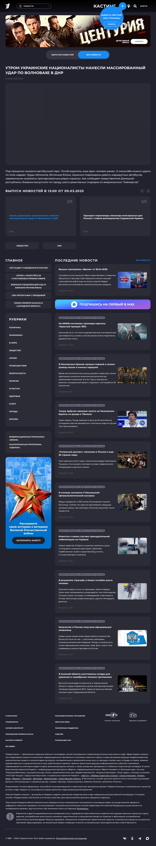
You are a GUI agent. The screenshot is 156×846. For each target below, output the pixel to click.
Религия (14, 381)
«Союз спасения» (127, 775)
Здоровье (14, 396)
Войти (143, 6)
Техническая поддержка (66, 728)
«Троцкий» (27, 778)
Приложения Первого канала (19, 734)
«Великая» (38, 778)
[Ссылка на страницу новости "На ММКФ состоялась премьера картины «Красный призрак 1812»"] (103, 331)
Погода (13, 411)
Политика (15, 327)
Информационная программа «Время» (26, 438)
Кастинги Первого (13, 740)
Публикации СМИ (63, 740)
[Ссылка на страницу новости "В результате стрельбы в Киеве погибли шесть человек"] (103, 591)
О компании (11, 716)
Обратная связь (62, 722)
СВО (59, 246)
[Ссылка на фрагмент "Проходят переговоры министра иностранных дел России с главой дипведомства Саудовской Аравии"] (115, 216)
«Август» (85, 775)
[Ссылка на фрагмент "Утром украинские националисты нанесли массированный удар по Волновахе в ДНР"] (40, 216)
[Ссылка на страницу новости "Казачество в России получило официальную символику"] (103, 638)
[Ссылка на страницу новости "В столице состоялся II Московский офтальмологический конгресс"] (103, 502)
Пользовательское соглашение (70, 716)
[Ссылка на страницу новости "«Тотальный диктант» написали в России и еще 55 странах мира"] (103, 460)
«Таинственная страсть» (69, 778)
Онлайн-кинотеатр (14, 728)
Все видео (10, 746)
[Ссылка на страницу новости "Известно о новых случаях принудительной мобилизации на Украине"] (103, 546)
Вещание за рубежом (138, 717)
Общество (22, 246)
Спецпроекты (11, 722)
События (59, 734)
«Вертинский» (50, 778)
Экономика (16, 335)
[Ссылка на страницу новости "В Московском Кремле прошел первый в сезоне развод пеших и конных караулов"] (103, 375)
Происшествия (18, 366)
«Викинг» (16, 778)
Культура (14, 388)
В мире (13, 343)
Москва (13, 419)
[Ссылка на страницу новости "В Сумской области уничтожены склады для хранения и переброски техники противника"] (103, 683)
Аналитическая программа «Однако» (25, 446)
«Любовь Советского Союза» (104, 775)
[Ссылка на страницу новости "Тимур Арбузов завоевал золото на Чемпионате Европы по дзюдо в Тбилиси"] (103, 419)
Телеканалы (82, 808)
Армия (13, 358)
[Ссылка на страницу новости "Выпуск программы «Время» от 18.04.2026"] (103, 280)
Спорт (12, 404)
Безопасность (17, 373)
